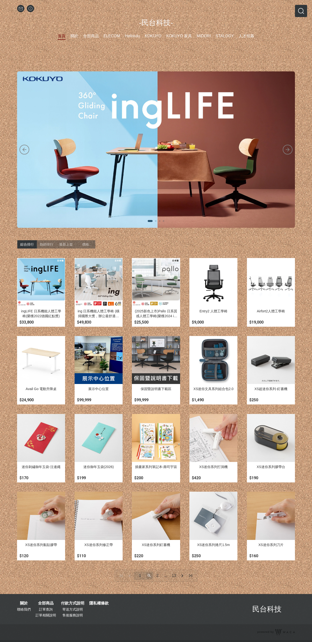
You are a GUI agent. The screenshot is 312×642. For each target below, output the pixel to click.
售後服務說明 (72, 615)
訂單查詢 (46, 609)
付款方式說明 (72, 603)
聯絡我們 (24, 609)
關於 (24, 603)
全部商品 (46, 603)
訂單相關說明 (46, 615)
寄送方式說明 (72, 609)
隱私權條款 (99, 603)
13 (174, 576)
